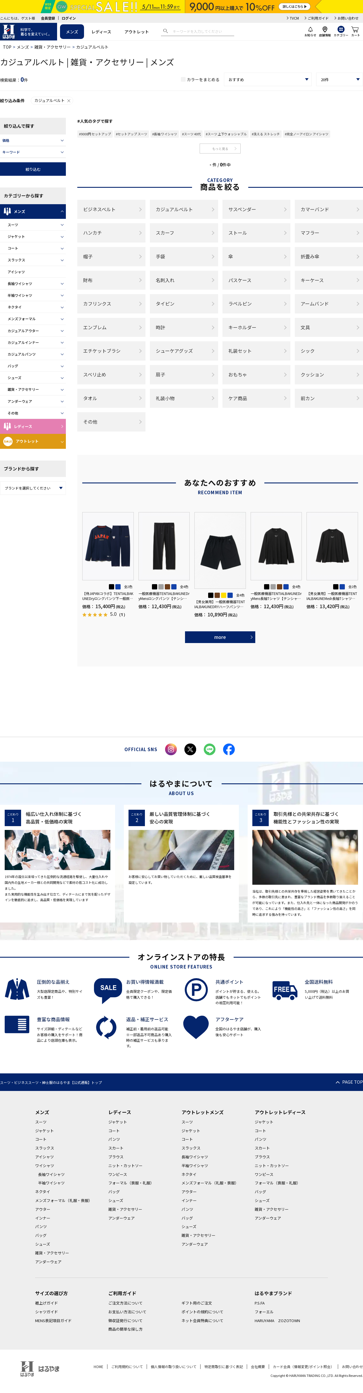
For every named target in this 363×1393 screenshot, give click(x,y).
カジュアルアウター (23, 330)
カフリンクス (97, 303)
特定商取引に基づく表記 (223, 1366)
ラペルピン (240, 303)
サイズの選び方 (51, 1293)
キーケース (312, 280)
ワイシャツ (44, 1165)
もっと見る (220, 148)
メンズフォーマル (22, 318)
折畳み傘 (310, 256)
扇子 (160, 374)
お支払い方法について (127, 1311)
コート (13, 247)
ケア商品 (237, 398)
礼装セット (240, 350)
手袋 (160, 256)
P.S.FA (260, 1303)
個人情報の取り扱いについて (173, 1366)
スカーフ (165, 232)
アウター (42, 1209)
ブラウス (116, 1157)
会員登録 (48, 18)
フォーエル (264, 1311)
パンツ (41, 1226)
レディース (101, 32)
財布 (88, 280)
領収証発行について (125, 1320)
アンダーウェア (20, 401)
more (220, 636)
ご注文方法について (125, 1303)
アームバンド (315, 303)
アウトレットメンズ (203, 1112)
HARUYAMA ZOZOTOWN (277, 1320)
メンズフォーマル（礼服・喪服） (63, 1200)
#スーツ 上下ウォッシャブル (226, 134)
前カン (308, 398)
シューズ (14, 377)
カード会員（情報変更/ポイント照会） (303, 1366)
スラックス (16, 259)
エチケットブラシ (102, 350)
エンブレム (95, 327)
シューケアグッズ (174, 350)
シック (308, 350)
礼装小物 (165, 398)
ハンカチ (92, 232)
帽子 (88, 256)
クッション (312, 374)
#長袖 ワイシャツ (164, 134)
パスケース (239, 280)
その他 (13, 412)
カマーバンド (315, 209)
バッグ (13, 365)
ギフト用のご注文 (197, 1303)
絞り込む (33, 169)
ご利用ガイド (318, 18)
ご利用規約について (127, 1366)
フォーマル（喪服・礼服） (131, 1183)
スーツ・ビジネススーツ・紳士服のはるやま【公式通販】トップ (51, 1082)
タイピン (165, 303)
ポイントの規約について (202, 1311)
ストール (237, 232)
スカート (116, 1148)
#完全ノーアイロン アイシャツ (306, 134)
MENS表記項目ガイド (53, 1320)
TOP (7, 47)
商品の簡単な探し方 (125, 1329)
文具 (305, 327)
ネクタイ (15, 306)
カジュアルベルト (53, 100)
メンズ (72, 32)
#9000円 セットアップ (95, 134)
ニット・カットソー (125, 1165)
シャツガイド (46, 1311)
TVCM (294, 18)
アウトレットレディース (280, 1112)
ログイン (69, 18)
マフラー (310, 232)
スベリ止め (94, 374)
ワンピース (117, 1174)
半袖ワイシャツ (20, 295)
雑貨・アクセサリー (52, 47)
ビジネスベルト (99, 209)
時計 (160, 327)
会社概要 (258, 1366)
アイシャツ (16, 271)
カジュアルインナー (23, 342)
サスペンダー (242, 209)
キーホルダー (242, 327)
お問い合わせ (348, 18)
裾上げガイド (46, 1303)
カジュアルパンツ (22, 354)
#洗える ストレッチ (266, 134)
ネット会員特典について (202, 1320)
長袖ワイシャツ (20, 283)
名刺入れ (165, 280)
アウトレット (136, 32)
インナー (42, 1218)
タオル (90, 398)
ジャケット (16, 236)
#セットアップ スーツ (131, 134)
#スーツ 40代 (191, 134)
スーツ (13, 224)
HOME (98, 1366)
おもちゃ (237, 374)
